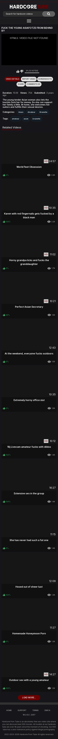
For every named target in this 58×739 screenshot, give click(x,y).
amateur (15, 119)
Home (9, 710)
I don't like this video (21, 71)
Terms (35, 710)
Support (22, 710)
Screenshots (45, 79)
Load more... (29, 697)
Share (21, 84)
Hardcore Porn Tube (28, 734)
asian (26, 119)
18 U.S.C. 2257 (29, 714)
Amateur (31, 112)
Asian (21, 112)
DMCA (47, 710)
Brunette (43, 112)
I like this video (17, 71)
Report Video (29, 79)
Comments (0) (33, 84)
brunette (36, 119)
